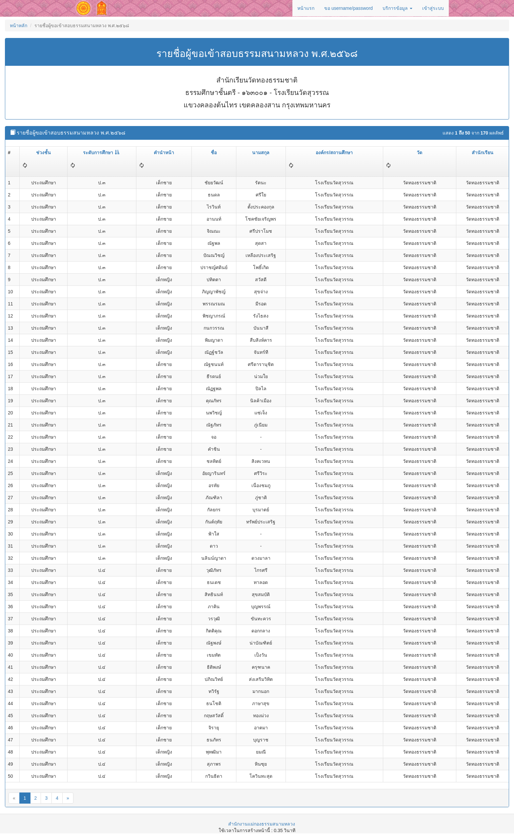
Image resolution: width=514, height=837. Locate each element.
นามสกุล (260, 152)
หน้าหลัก (18, 25)
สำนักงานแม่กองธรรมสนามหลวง (261, 824)
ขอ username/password (348, 8)
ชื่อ (214, 152)
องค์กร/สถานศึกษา (334, 152)
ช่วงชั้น (43, 152)
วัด (419, 152)
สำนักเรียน (482, 152)
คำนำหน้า (164, 152)
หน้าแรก (305, 8)
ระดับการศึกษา (101, 152)
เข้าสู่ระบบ (433, 8)
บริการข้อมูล (397, 8)
